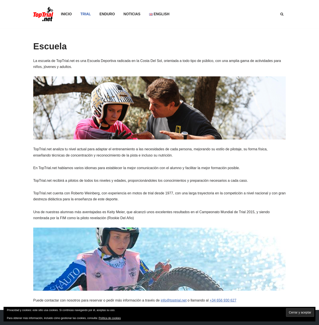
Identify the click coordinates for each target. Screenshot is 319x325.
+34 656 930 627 (223, 300)
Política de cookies (110, 318)
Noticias (131, 14)
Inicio (66, 14)
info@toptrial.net (174, 300)
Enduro (107, 14)
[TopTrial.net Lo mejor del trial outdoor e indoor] (43, 14)
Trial (85, 14)
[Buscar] (282, 14)
